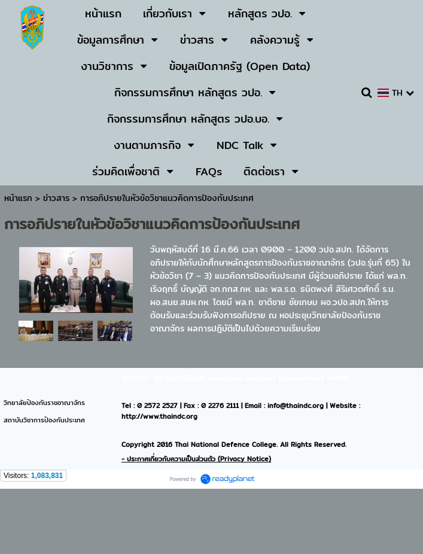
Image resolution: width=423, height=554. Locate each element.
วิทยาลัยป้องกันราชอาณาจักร (44, 402)
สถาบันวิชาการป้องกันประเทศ (44, 420)
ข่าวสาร (57, 198)
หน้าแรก (18, 198)
